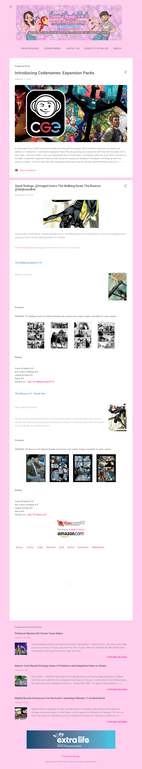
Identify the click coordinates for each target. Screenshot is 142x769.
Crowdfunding (52, 48)
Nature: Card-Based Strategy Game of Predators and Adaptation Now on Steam (60, 665)
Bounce (19, 547)
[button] (125, 72)
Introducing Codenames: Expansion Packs (54, 72)
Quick (61, 547)
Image (40, 547)
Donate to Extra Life (96, 48)
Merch (117, 48)
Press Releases (30, 48)
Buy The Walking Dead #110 (40, 382)
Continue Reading (117, 657)
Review (71, 547)
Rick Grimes (83, 547)
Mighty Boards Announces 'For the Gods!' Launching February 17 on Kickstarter (60, 698)
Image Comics (77, 529)
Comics (30, 547)
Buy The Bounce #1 (37, 514)
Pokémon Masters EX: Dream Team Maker (39, 633)
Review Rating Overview (30, 248)
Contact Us (72, 48)
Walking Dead (98, 547)
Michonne (51, 547)
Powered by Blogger (71, 756)
